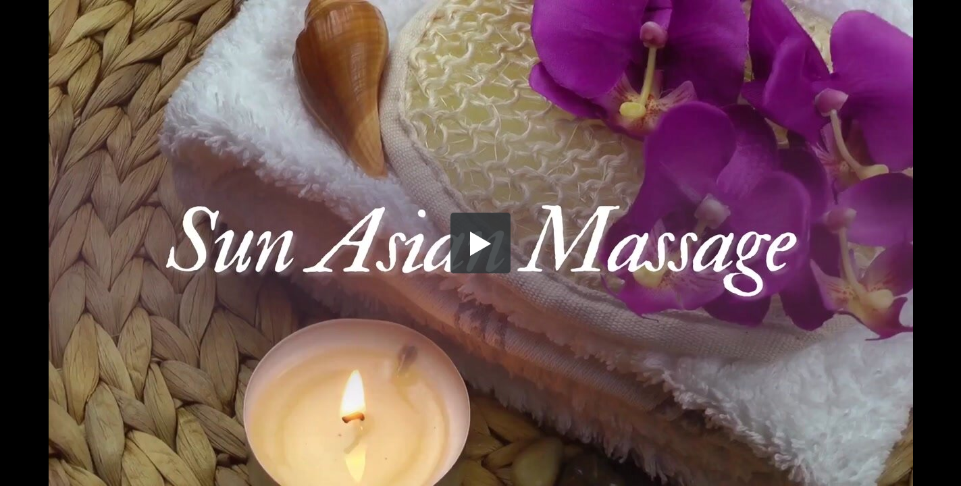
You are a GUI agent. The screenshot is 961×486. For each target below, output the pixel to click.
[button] (480, 243)
